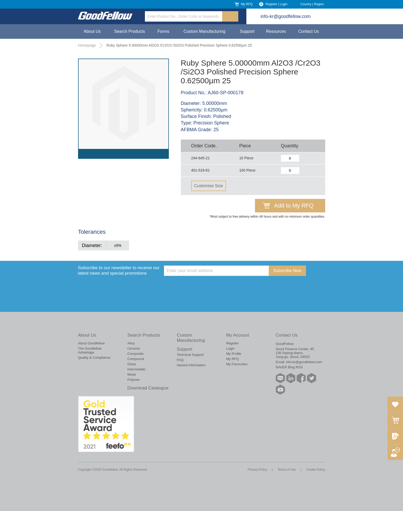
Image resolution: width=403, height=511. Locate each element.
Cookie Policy (315, 469)
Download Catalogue (148, 388)
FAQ (180, 360)
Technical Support (190, 355)
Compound (135, 359)
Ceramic (133, 348)
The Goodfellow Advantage (90, 350)
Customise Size (208, 186)
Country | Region (312, 4)
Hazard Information (191, 365)
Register (232, 343)
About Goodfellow (91, 343)
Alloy (131, 343)
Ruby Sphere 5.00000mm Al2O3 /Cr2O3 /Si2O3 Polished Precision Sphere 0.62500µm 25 (179, 45)
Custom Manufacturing (204, 31)
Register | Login (276, 4)
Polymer (133, 380)
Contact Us (308, 31)
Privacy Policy (257, 469)
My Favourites (237, 364)
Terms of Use (286, 469)
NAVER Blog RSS (289, 367)
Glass (131, 364)
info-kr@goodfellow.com (286, 16)
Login (230, 348)
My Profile (233, 354)
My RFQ (247, 4)
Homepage (87, 45)
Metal (131, 374)
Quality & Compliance (94, 357)
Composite (135, 354)
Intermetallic (136, 369)
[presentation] (203, 286)
